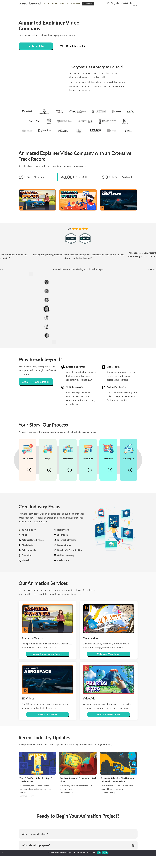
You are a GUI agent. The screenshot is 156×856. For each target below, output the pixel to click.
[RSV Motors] (37, 200)
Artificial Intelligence (33, 540)
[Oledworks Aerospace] (118, 200)
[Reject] (3, 853)
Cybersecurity (29, 550)
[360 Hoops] (78, 200)
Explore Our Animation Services (47, 654)
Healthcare (63, 529)
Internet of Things (66, 540)
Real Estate (63, 560)
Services (63, 3)
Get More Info (36, 46)
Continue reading (35, 779)
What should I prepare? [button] (36, 845)
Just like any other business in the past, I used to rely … (78, 778)
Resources (75, 3)
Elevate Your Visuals (47, 714)
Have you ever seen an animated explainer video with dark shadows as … (118, 778)
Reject (105, 852)
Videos (46, 3)
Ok (99, 852)
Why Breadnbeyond (73, 46)
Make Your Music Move (108, 654)
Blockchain (27, 545)
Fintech (26, 560)
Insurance (62, 535)
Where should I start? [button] (35, 834)
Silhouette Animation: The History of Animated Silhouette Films (118, 776)
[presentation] (30, 274)
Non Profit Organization (69, 550)
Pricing (54, 3)
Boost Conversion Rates (108, 714)
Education (27, 555)
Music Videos (64, 545)
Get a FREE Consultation (35, 381)
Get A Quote (87, 3)
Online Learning (65, 555)
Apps (24, 535)
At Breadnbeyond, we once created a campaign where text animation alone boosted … (37, 778)
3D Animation (29, 529)
